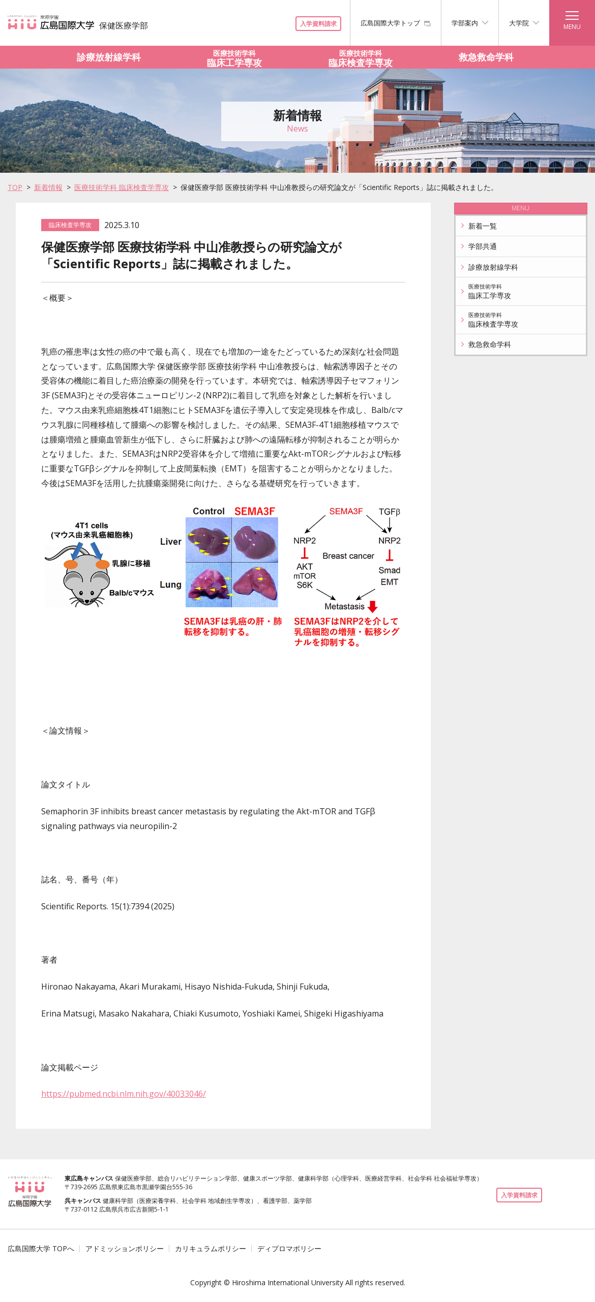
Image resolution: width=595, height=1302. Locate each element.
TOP (15, 187)
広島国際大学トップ (396, 22)
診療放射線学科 (109, 57)
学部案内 (470, 22)
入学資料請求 (318, 23)
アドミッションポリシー (124, 1248)
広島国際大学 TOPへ (41, 1248)
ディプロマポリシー (289, 1248)
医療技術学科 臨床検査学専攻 (121, 187)
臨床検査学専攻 (361, 57)
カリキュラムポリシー (210, 1248)
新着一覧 (478, 226)
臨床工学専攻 (235, 57)
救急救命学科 (486, 57)
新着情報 (48, 187)
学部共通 (478, 246)
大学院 (524, 22)
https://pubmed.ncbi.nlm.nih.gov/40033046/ (123, 1093)
